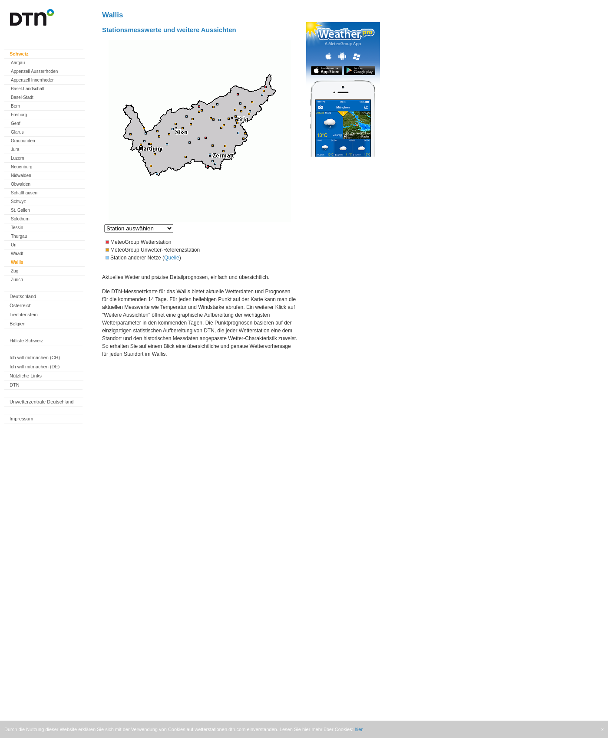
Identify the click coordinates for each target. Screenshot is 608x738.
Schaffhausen (24, 192)
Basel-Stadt (22, 97)
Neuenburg (21, 166)
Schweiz (19, 53)
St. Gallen (20, 210)
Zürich (17, 279)
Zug (14, 271)
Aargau (18, 62)
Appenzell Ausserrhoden (34, 71)
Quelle (171, 258)
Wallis (17, 262)
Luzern (17, 158)
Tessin (17, 227)
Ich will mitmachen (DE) (35, 366)
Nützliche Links (26, 375)
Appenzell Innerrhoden (33, 80)
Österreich (21, 305)
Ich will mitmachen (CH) (35, 357)
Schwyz (18, 201)
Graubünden (23, 140)
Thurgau (19, 236)
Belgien (18, 323)
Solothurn (20, 218)
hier (359, 729)
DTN (15, 384)
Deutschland (23, 296)
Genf (15, 123)
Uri (14, 245)
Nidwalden (21, 175)
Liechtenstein (24, 314)
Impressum (21, 418)
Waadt (17, 253)
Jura (15, 149)
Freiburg (19, 114)
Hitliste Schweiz (26, 340)
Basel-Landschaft (27, 88)
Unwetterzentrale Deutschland (41, 401)
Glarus (17, 132)
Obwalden (20, 184)
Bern (15, 106)
